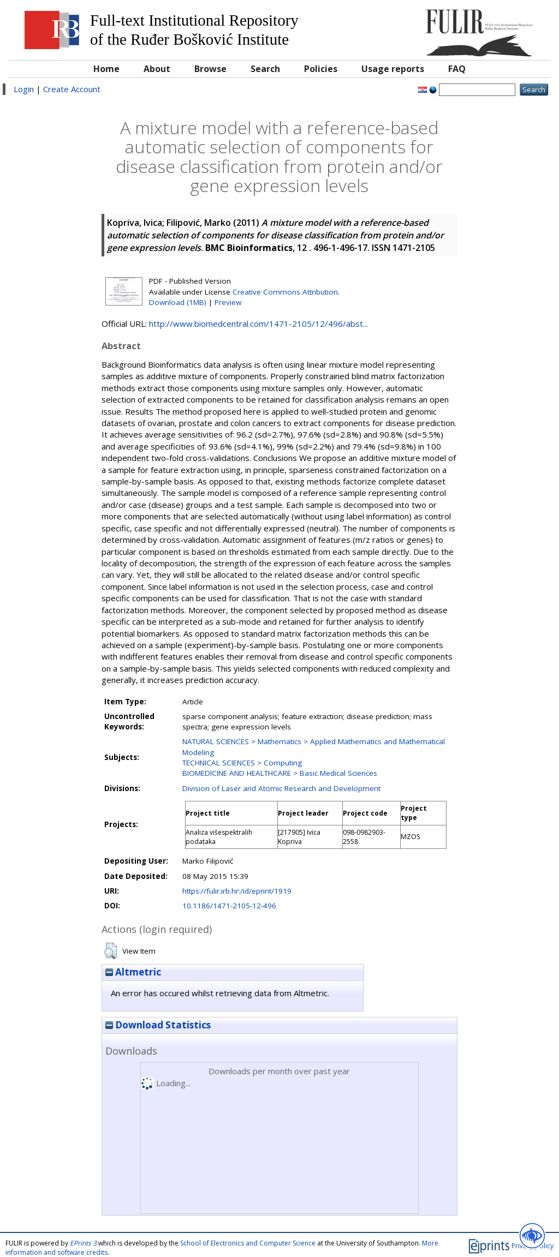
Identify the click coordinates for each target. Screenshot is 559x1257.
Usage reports (392, 69)
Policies (320, 69)
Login (24, 88)
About (157, 69)
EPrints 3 (83, 1243)
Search (265, 69)
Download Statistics (158, 1025)
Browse (210, 69)
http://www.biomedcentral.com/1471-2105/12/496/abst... (258, 323)
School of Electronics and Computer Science (248, 1243)
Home (106, 69)
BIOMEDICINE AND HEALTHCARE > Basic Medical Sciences (279, 773)
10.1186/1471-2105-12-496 (229, 906)
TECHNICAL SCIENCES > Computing (242, 763)
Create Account (71, 88)
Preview (228, 302)
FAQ (457, 69)
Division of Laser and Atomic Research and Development (281, 788)
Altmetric (133, 972)
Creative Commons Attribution (285, 292)
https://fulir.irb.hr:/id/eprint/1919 (237, 891)
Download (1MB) (177, 302)
